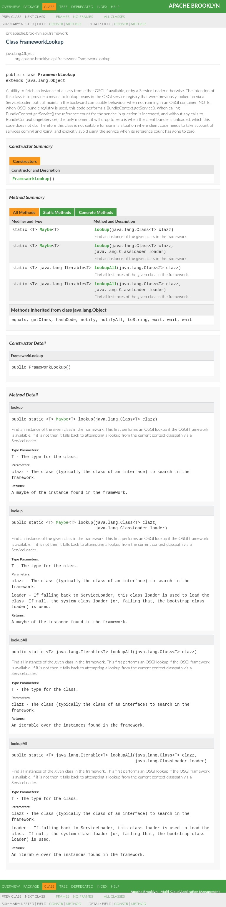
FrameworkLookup (30, 179)
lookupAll (105, 268)
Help (115, 6)
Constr (56, 24)
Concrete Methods (96, 212)
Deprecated (82, 6)
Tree (63, 6)
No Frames (83, 16)
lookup (101, 229)
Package (31, 6)
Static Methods (57, 212)
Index (102, 6)
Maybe (45, 229)
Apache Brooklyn (194, 5)
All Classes (114, 16)
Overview (11, 6)
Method (73, 24)
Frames (62, 16)
